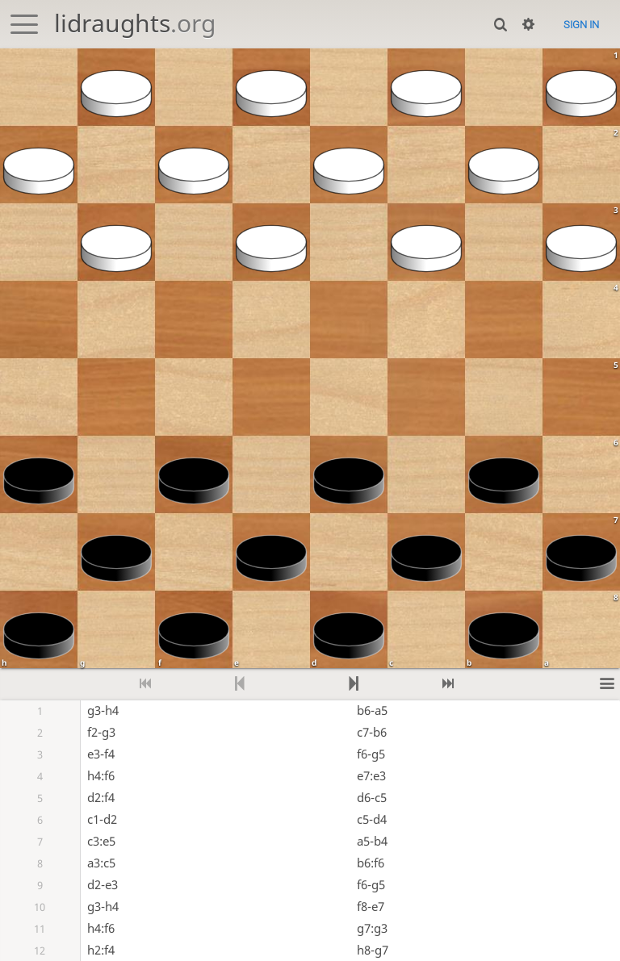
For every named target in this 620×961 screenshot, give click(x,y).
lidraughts (135, 23)
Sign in (581, 25)
